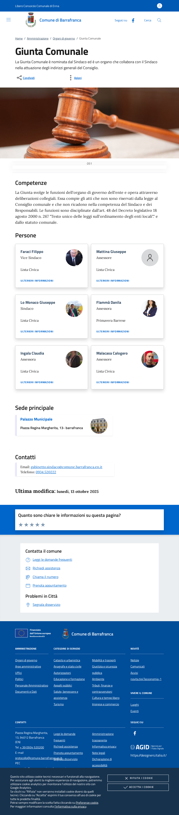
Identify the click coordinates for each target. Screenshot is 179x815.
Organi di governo (64, 38)
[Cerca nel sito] (159, 20)
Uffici (18, 672)
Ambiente (98, 679)
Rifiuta (138, 778)
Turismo (59, 704)
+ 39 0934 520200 (32, 747)
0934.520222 (46, 472)
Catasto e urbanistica (67, 660)
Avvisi (134, 672)
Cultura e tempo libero (105, 697)
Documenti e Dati (26, 691)
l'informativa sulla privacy (70, 806)
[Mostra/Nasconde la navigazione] (8, 19)
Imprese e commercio (105, 704)
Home (19, 38)
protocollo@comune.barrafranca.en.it (38, 758)
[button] (37, 6)
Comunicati (138, 666)
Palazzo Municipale (36, 419)
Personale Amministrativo (31, 685)
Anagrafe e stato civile (67, 666)
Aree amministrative (28, 666)
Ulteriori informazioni (37, 280)
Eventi (135, 711)
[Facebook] (131, 20)
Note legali (98, 753)
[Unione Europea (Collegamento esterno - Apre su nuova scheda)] (34, 634)
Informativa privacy (104, 746)
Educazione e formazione (69, 679)
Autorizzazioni (62, 672)
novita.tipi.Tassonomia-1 (146, 679)
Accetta (138, 787)
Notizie (135, 660)
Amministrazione (37, 38)
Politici (19, 679)
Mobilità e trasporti (104, 660)
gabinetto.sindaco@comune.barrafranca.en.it (66, 467)
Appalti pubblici (63, 685)
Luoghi (135, 704)
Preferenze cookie (87, 802)
